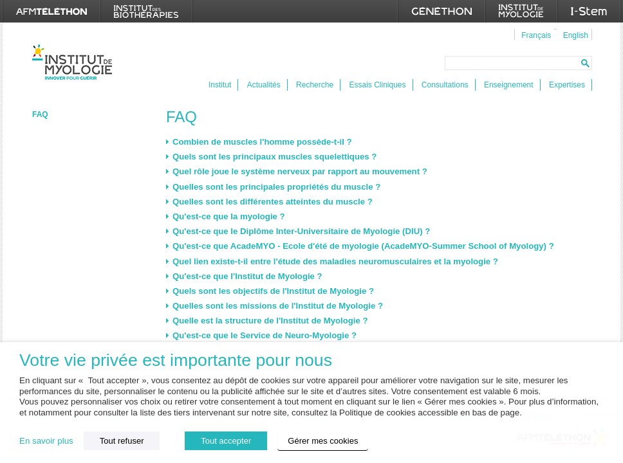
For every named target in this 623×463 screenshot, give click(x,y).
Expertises (567, 84)
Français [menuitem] (536, 35)
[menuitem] (534, 34)
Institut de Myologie (75, 62)
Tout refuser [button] (122, 441)
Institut (220, 84)
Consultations (445, 84)
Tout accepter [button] (226, 441)
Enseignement (509, 84)
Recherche (314, 84)
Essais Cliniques (377, 84)
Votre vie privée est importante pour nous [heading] (175, 360)
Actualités (264, 84)
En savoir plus (46, 441)
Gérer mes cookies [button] (323, 441)
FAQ (40, 114)
